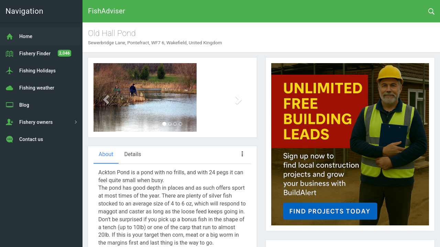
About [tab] (106, 154)
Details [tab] (132, 154)
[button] (105, 97)
